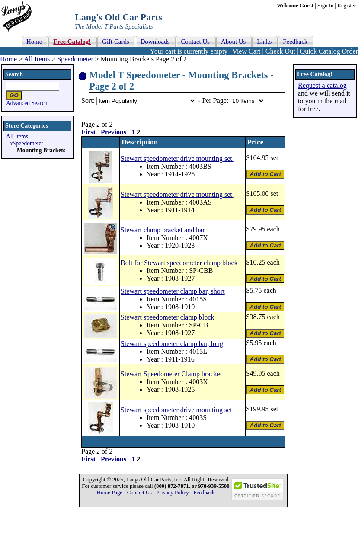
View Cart (246, 51)
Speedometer (75, 59)
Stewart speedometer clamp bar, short (173, 291)
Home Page (109, 493)
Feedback (203, 493)
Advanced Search (27, 103)
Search (14, 74)
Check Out (280, 51)
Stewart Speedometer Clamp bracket (171, 374)
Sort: (88, 100)
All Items (37, 59)
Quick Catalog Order (329, 51)
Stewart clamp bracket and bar (163, 230)
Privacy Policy (173, 493)
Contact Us (139, 493)
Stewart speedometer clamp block (167, 317)
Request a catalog (322, 85)
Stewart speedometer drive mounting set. (177, 158)
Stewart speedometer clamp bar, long (172, 343)
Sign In (325, 6)
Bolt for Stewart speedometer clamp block (179, 262)
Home (8, 59)
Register (346, 6)
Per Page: (216, 100)
